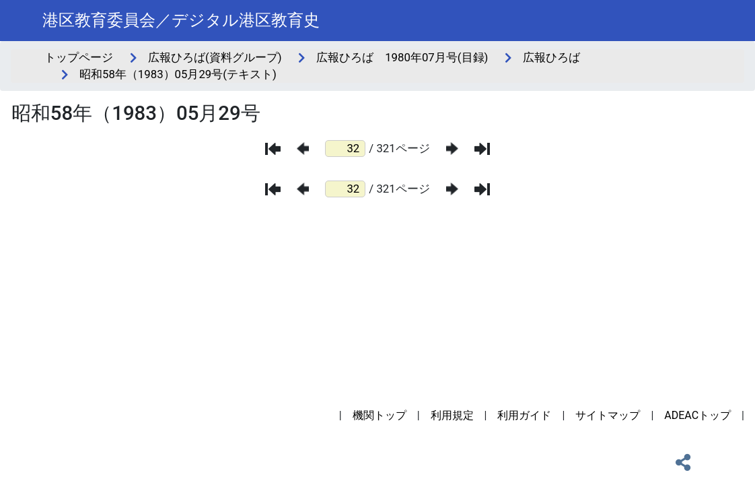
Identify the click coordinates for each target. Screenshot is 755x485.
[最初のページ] (273, 149)
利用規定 (452, 415)
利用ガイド (524, 415)
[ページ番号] (345, 148)
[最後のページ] (482, 149)
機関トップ (379, 415)
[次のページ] (452, 148)
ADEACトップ (697, 415)
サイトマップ (607, 415)
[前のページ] (303, 148)
